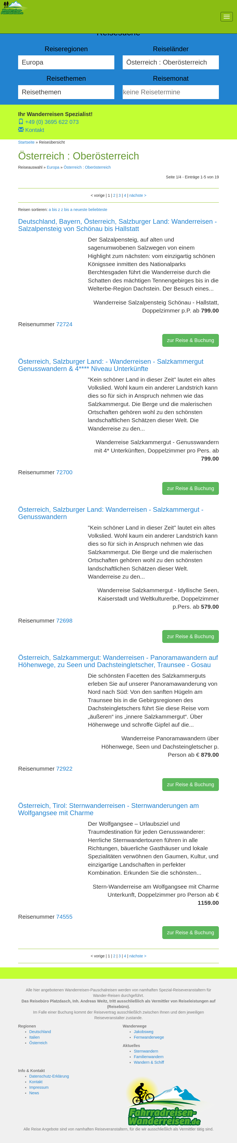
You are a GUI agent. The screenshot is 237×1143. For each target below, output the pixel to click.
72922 (64, 768)
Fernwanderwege (149, 1037)
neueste (80, 209)
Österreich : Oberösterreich (87, 167)
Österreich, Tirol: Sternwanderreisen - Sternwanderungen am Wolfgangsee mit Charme (108, 809)
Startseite (26, 142)
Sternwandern (146, 1051)
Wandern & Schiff (149, 1062)
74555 (64, 916)
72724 (64, 324)
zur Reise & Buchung (190, 340)
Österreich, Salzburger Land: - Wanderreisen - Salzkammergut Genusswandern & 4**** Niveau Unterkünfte (111, 365)
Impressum (39, 1087)
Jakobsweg (143, 1031)
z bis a (66, 209)
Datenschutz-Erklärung (49, 1076)
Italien (34, 1037)
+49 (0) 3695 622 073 (48, 122)
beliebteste (97, 209)
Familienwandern (149, 1056)
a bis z (54, 209)
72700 (64, 472)
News (34, 1093)
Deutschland (40, 1031)
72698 (64, 620)
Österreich (38, 1043)
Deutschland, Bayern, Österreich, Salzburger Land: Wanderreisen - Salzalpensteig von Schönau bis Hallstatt (117, 225)
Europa (53, 167)
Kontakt (31, 130)
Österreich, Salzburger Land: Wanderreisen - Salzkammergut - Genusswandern (111, 513)
